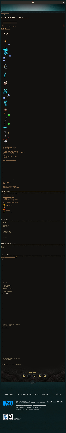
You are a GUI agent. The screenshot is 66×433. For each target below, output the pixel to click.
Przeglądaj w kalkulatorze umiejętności (9, 193)
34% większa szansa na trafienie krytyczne (11, 187)
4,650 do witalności (6, 183)
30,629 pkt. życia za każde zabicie (9, 186)
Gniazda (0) (5, 184)
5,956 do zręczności (7, 182)
